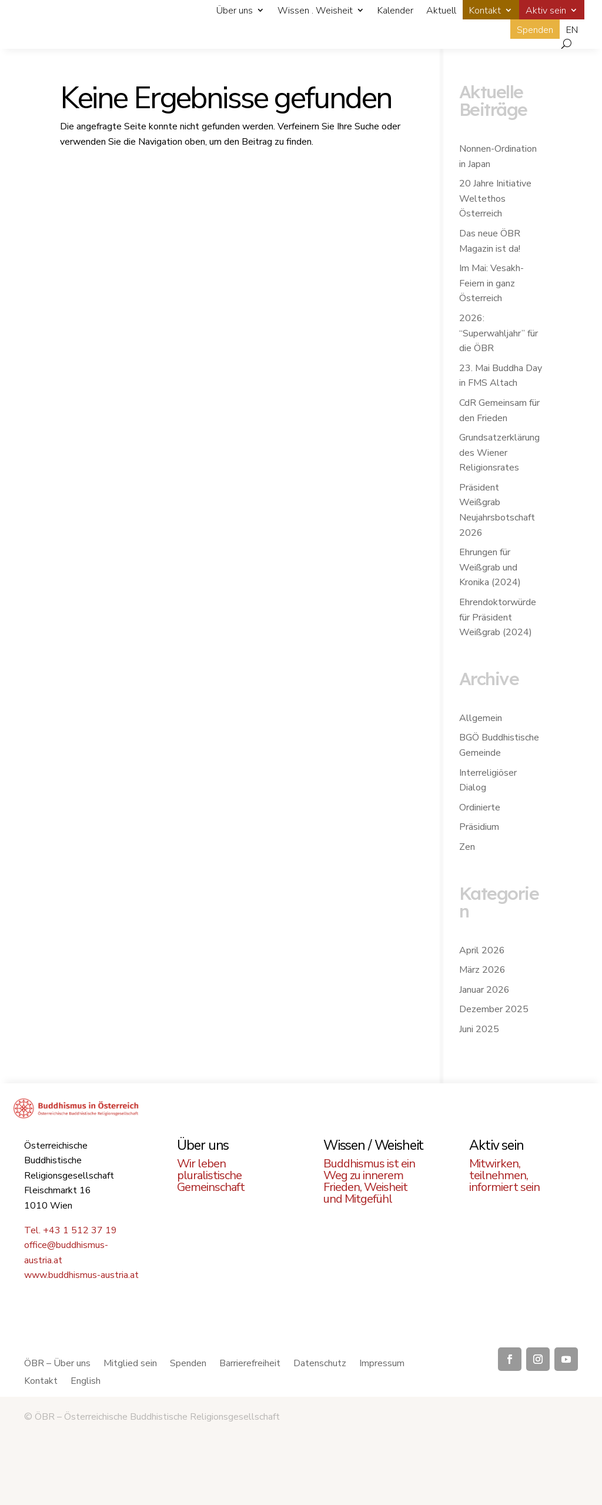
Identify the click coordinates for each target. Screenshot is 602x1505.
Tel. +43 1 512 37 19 (70, 1230)
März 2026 (482, 969)
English (86, 1382)
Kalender (395, 10)
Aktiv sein (546, 10)
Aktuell (441, 10)
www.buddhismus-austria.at (81, 1275)
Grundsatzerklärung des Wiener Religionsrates (499, 452)
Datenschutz (319, 1364)
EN (572, 30)
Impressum (381, 1364)
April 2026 (482, 950)
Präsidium (479, 826)
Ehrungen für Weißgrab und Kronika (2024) (490, 567)
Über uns (234, 10)
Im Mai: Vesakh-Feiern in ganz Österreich (491, 283)
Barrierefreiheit (249, 1364)
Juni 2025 (479, 1029)
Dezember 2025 (494, 1009)
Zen (467, 846)
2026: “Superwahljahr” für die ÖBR (498, 333)
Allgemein (480, 718)
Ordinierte (479, 807)
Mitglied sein (130, 1364)
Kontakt (485, 10)
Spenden (535, 30)
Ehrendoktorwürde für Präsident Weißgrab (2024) (497, 617)
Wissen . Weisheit (315, 10)
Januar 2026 (484, 989)
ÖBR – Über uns (57, 1364)
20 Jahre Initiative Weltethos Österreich (495, 198)
